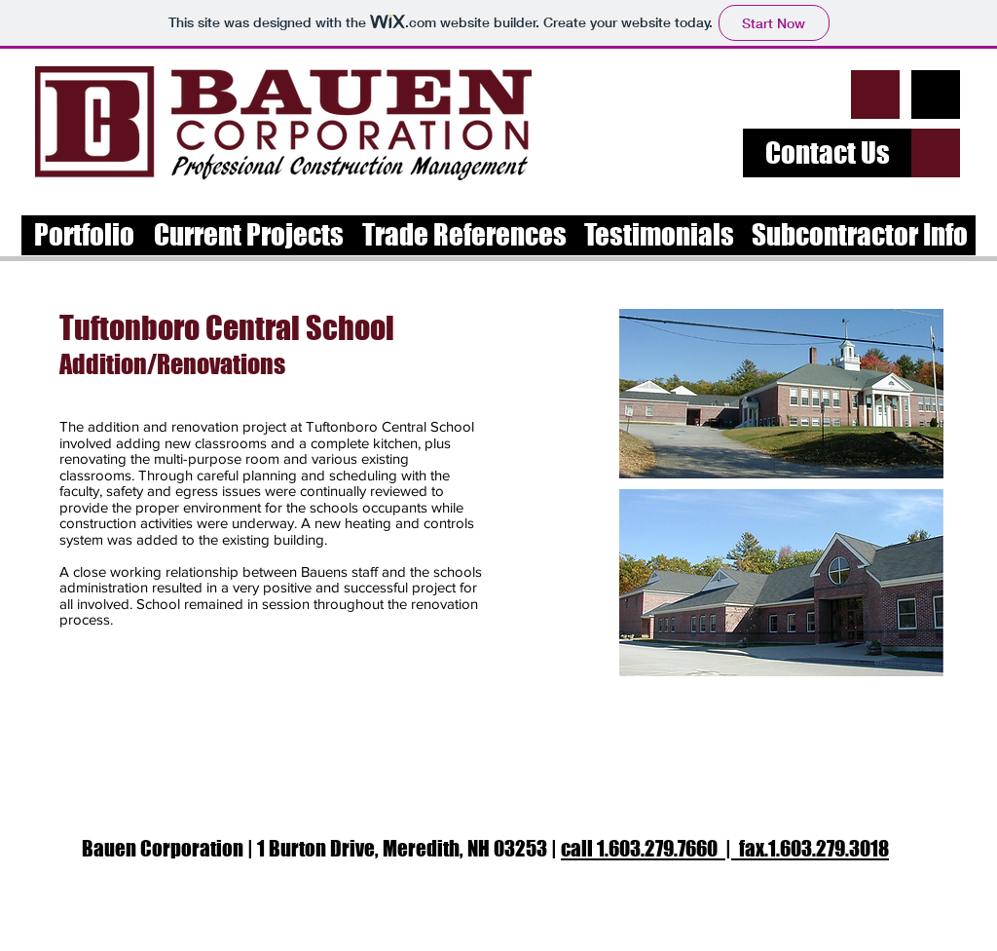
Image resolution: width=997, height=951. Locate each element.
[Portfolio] (84, 235)
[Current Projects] (248, 235)
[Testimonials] (658, 235)
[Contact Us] (827, 153)
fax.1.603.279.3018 (814, 848)
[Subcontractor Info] (859, 235)
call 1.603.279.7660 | (650, 848)
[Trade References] (464, 235)
